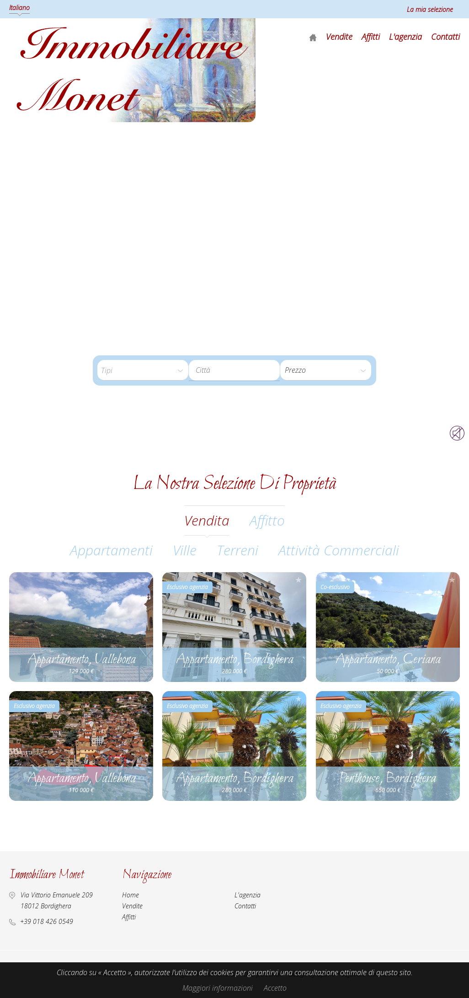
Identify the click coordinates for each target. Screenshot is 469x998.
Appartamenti (111, 550)
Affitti (371, 36)
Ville (185, 550)
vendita (206, 520)
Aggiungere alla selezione (145, 580)
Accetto (275, 988)
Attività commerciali (338, 550)
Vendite (339, 36)
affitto (267, 520)
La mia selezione (430, 9)
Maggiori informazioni (217, 988)
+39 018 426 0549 (46, 921)
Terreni (237, 550)
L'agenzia (405, 36)
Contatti (445, 36)
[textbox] (232, 370)
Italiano (19, 7)
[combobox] (234, 370)
